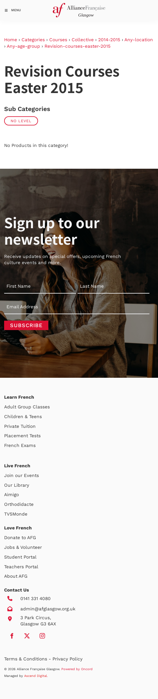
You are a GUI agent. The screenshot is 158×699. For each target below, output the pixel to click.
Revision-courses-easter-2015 (78, 46)
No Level (21, 121)
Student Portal (20, 557)
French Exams (20, 445)
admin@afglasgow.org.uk (47, 609)
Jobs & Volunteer (23, 547)
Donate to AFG (20, 537)
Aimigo (11, 494)
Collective (83, 39)
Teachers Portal (21, 566)
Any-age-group (23, 46)
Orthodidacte (19, 504)
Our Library (16, 485)
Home (10, 39)
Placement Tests (22, 435)
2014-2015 (109, 39)
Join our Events (21, 475)
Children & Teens (23, 416)
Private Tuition (20, 426)
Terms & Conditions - (28, 659)
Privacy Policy (67, 659)
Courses (58, 39)
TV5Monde (15, 514)
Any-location (138, 39)
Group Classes (34, 407)
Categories (33, 39)
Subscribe (26, 325)
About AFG (15, 576)
